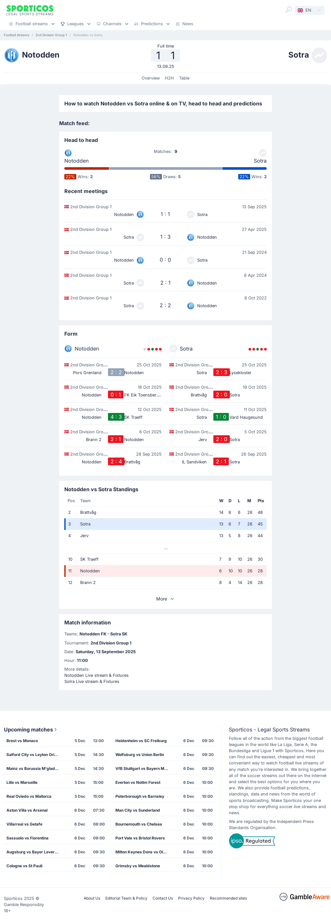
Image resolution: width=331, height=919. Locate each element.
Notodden (76, 160)
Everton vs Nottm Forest (137, 782)
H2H (169, 78)
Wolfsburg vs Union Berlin (139, 754)
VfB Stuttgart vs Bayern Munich (143, 768)
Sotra (260, 160)
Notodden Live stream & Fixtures (96, 675)
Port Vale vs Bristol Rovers (140, 838)
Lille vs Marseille (21, 782)
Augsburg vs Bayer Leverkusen (34, 851)
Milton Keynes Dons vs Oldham (143, 851)
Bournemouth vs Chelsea (138, 824)
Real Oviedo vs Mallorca (28, 796)
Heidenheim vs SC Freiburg (141, 740)
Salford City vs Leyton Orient (33, 754)
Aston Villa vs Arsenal (27, 810)
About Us (92, 898)
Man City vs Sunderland (137, 810)
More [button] (165, 598)
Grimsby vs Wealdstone (137, 865)
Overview (151, 78)
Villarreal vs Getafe (24, 824)
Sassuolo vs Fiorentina (27, 838)
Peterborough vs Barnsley (139, 796)
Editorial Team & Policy (126, 898)
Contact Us (163, 898)
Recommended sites (228, 898)
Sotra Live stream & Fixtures (91, 681)
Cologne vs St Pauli (24, 865)
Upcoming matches (31, 729)
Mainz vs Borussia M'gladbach (34, 768)
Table (184, 78)
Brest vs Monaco (22, 740)
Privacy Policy (191, 898)
